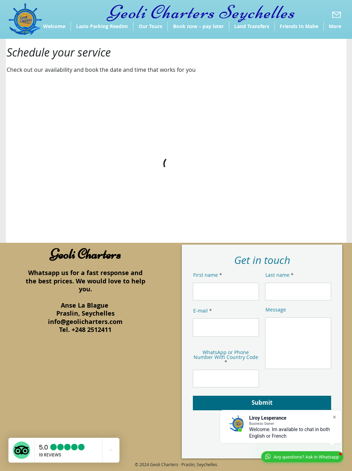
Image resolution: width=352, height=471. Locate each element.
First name (205, 275)
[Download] (336, 15)
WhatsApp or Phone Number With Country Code (226, 355)
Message (275, 309)
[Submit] (262, 403)
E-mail (200, 310)
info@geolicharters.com (85, 321)
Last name (277, 275)
